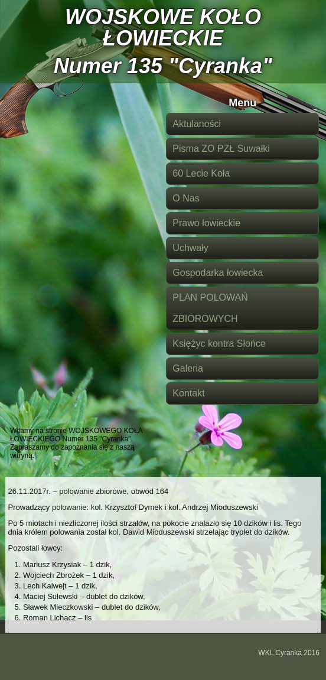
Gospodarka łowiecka (217, 273)
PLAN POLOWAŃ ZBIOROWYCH (209, 308)
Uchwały (190, 248)
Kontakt (188, 393)
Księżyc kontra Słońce (218, 344)
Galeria (187, 368)
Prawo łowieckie (206, 223)
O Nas (185, 198)
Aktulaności (196, 124)
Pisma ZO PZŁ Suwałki (220, 149)
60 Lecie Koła (201, 173)
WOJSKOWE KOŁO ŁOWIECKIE (163, 27)
